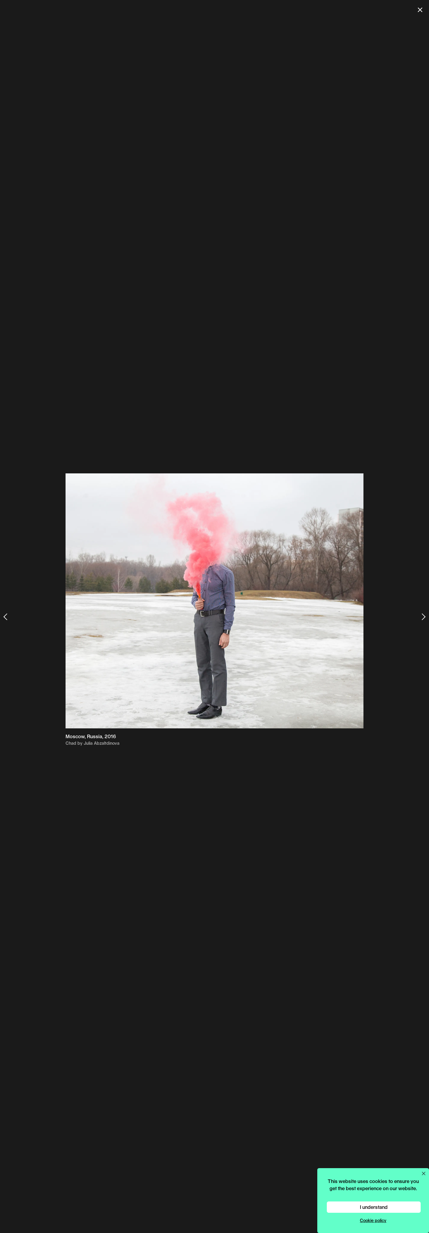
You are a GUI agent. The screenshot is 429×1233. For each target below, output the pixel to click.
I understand (374, 1207)
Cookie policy (373, 1220)
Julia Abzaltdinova (101, 743)
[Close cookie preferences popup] (424, 1173)
